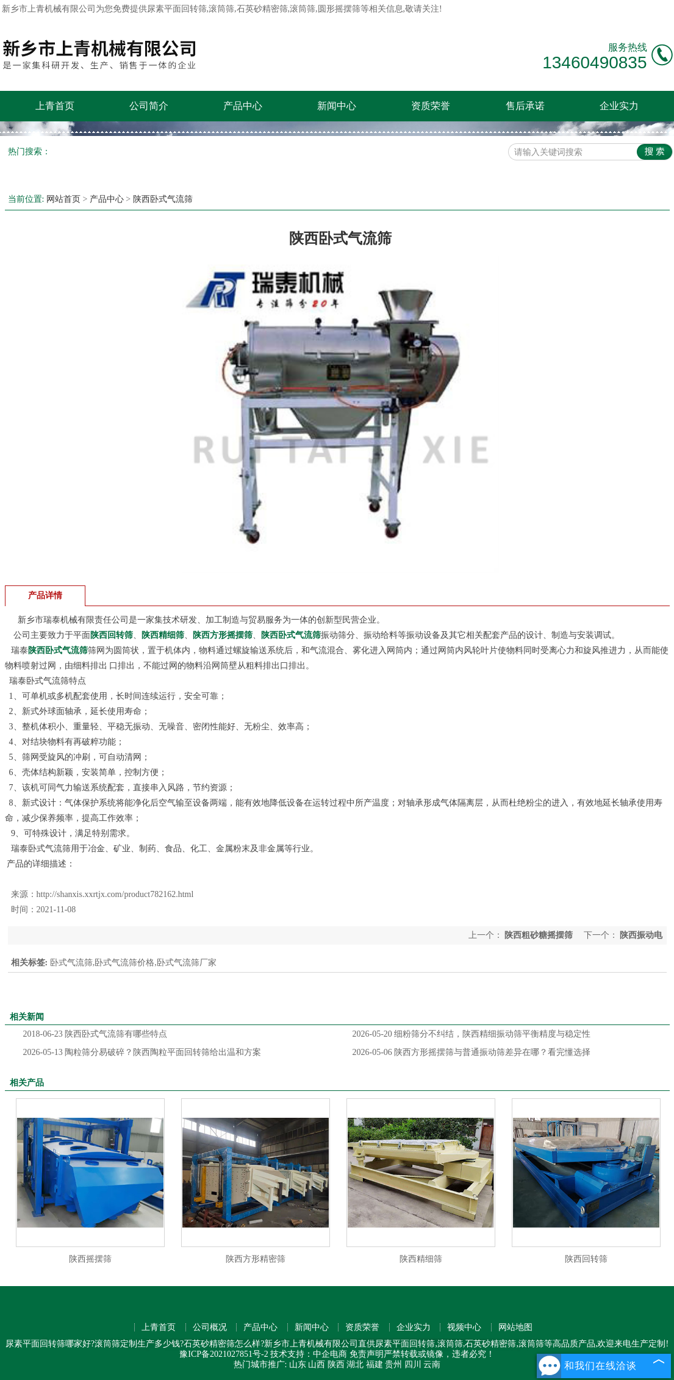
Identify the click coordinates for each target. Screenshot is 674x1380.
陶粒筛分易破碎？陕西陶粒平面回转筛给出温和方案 (142, 1052)
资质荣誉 (430, 106)
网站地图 (515, 1327)
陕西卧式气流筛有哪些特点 (95, 1034)
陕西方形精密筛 (255, 1259)
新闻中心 (336, 106)
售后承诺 (525, 106)
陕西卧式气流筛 (163, 199)
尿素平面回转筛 (177, 8)
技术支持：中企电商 (308, 1354)
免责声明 (367, 1354)
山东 (297, 1364)
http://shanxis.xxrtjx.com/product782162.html (115, 894)
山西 (316, 1364)
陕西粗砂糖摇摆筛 (539, 935)
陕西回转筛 (586, 1259)
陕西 (336, 1364)
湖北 (355, 1364)
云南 (431, 1364)
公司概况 (210, 1327)
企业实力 (619, 106)
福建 (374, 1364)
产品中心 (242, 106)
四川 (412, 1364)
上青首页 (54, 106)
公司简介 (148, 106)
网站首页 (63, 199)
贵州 (393, 1364)
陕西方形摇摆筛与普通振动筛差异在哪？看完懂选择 (472, 1052)
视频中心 (464, 1327)
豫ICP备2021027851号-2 (223, 1354)
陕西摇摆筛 (90, 1259)
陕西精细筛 (421, 1259)
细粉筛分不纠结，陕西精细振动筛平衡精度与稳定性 (472, 1034)
